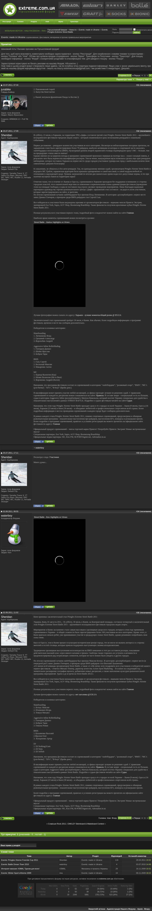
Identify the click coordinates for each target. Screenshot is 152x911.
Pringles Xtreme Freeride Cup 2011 (23, 860)
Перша (136, 75)
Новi (109, 818)
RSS (44, 31)
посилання (145, 85)
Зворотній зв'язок (96, 909)
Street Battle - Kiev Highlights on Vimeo (50, 517)
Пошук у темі (142, 79)
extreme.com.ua (106, 879)
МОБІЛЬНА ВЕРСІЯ (14, 31)
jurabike (6, 89)
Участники (54, 457)
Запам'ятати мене (142, 30)
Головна (20, 21)
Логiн (114, 29)
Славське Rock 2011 (57, 824)
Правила (100, 395)
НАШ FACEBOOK (32, 31)
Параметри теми (124, 79)
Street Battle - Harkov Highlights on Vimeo (52, 222)
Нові (47, 21)
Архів (139, 909)
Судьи (129, 400)
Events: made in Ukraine (89, 30)
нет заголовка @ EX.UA (86, 694)
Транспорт (74, 21)
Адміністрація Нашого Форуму (121, 909)
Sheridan (6, 135)
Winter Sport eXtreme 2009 (19, 873)
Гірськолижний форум (57, 30)
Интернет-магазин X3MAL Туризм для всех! (20, 869)
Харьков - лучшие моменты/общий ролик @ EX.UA (98, 315)
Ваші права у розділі (10, 845)
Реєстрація (7, 21)
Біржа (61, 21)
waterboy (39, 448)
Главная (130, 213)
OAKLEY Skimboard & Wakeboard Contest (86, 824)
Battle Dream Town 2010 (18, 864)
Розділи (34, 21)
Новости (73, 30)
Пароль (115, 32)
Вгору (114, 818)
